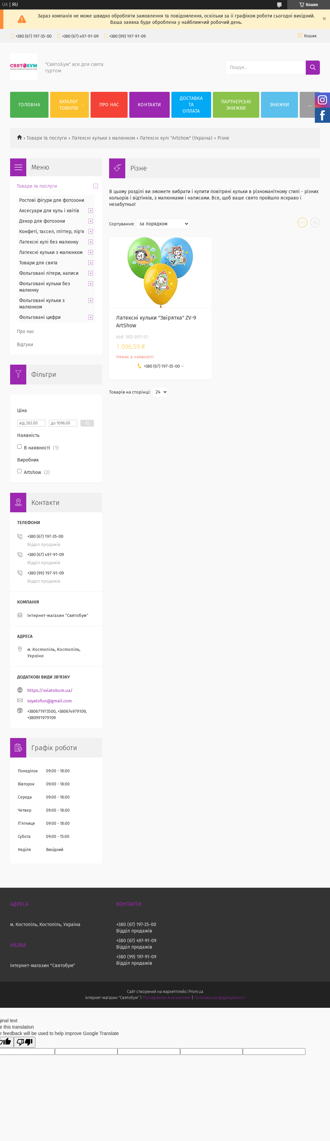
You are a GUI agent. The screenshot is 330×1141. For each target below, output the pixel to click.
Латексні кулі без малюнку (48, 242)
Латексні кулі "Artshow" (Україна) (176, 138)
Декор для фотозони (42, 221)
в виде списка (315, 224)
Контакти (149, 105)
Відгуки (25, 344)
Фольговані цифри (40, 317)
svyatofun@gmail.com (49, 700)
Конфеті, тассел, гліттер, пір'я (51, 231)
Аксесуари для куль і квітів (49, 211)
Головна (29, 105)
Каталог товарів (68, 105)
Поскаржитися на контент (166, 997)
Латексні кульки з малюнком (103, 138)
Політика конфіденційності (219, 997)
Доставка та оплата (191, 105)
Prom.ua (196, 991)
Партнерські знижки (236, 105)
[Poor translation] (24, 1042)
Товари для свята (38, 263)
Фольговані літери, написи (48, 273)
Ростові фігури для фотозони (51, 200)
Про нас (109, 105)
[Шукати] (313, 68)
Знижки (280, 105)
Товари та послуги (47, 138)
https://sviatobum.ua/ (50, 690)
